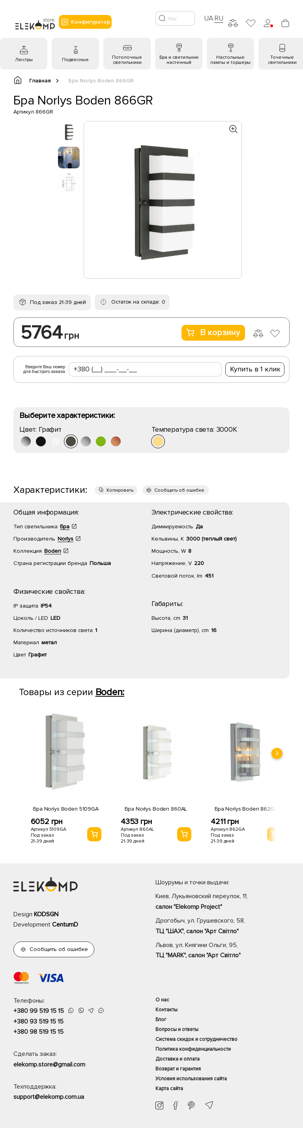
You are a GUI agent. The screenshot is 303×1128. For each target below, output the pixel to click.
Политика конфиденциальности (193, 1049)
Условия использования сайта (191, 1079)
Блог (160, 1019)
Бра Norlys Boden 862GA (246, 808)
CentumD (65, 925)
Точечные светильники (282, 59)
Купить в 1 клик (255, 369)
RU (218, 18)
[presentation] (276, 753)
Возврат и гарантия (178, 1069)
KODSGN (46, 914)
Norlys (65, 538)
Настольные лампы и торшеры (230, 59)
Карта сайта (169, 1088)
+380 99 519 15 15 (38, 1011)
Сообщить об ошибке (179, 490)
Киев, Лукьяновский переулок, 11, (222, 902)
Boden (52, 551)
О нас (162, 1000)
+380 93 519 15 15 (38, 1021)
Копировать (120, 490)
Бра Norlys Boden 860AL (156, 808)
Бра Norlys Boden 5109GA (66, 808)
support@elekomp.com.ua (48, 1097)
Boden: (110, 692)
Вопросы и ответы (176, 1029)
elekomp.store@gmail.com (49, 1064)
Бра (64, 526)
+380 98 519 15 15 (38, 1032)
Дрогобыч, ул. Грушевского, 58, (222, 926)
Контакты (166, 1010)
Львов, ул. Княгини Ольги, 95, (222, 951)
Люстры (24, 60)
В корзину (213, 332)
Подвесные (75, 60)
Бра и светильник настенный (178, 59)
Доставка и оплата (177, 1059)
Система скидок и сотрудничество (196, 1039)
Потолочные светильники (127, 59)
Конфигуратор (85, 22)
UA (208, 18)
